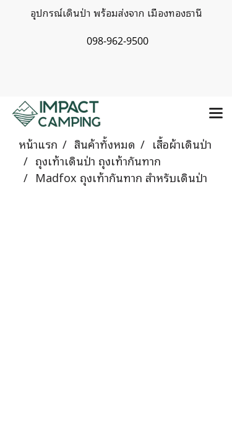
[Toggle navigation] (216, 114)
